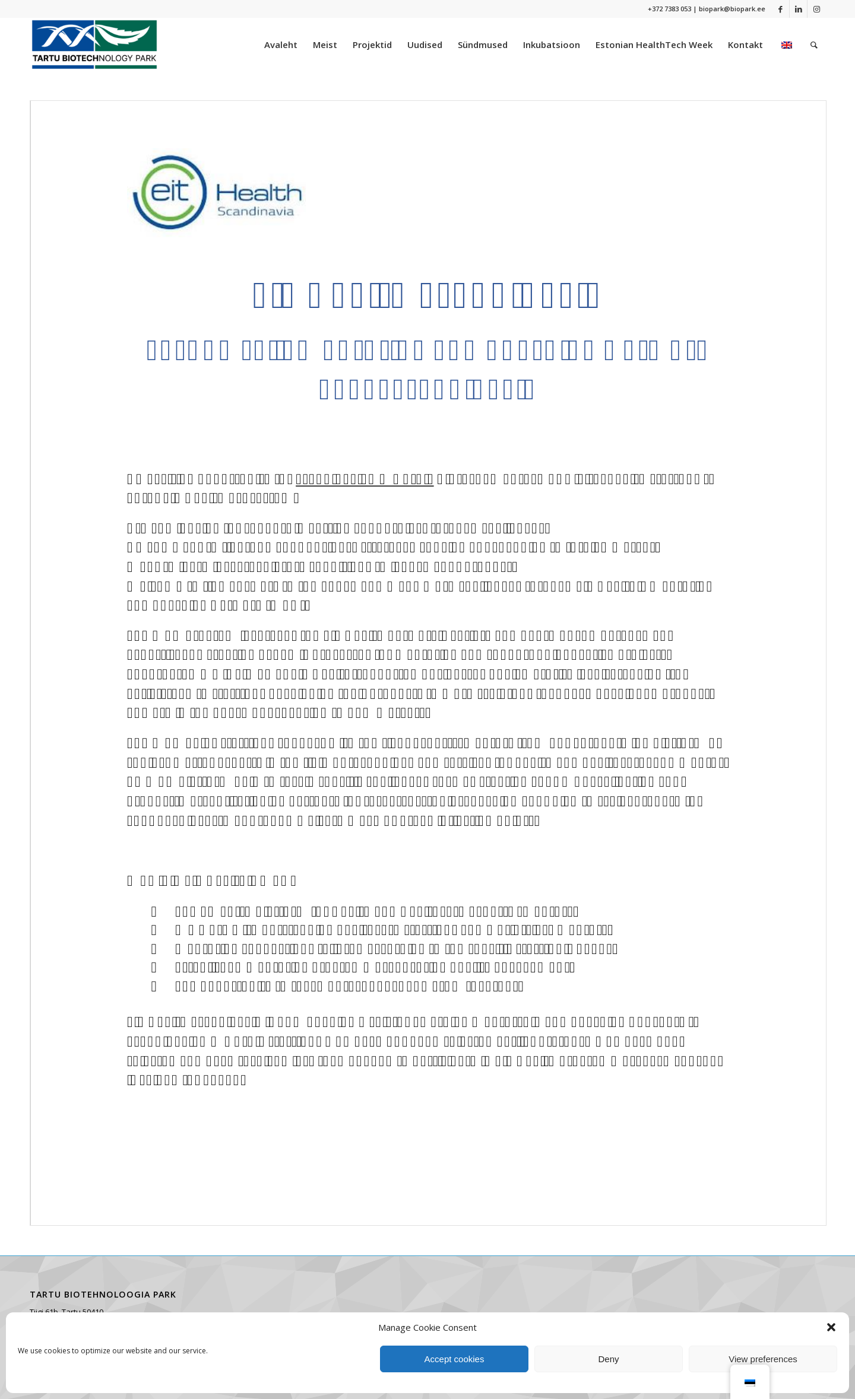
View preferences (763, 1359)
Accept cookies (454, 1359)
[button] (831, 1327)
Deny (608, 1359)
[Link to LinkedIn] (798, 9)
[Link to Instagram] (816, 9)
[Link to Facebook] (780, 9)
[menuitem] (280, 44)
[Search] (814, 44)
